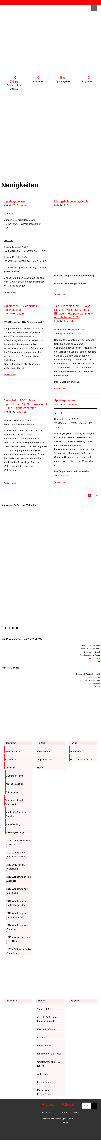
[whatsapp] (96, 2)
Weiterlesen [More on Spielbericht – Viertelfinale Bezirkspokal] (9, 375)
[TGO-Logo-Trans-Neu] (12, 1103)
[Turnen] (50, 959)
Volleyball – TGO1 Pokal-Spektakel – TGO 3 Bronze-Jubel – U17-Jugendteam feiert (25, 404)
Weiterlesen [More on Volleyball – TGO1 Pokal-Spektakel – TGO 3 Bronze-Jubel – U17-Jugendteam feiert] (9, 483)
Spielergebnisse (14, 201)
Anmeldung (95, 683)
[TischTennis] (18, 959)
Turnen (70, 205)
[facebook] (90, 2)
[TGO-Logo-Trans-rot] (11, 6)
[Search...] (86, 1106)
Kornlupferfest (94, 658)
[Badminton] (18, 701)
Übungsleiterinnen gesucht (71, 201)
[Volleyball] (83, 959)
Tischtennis (22, 205)
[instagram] (93, 2)
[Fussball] (50, 701)
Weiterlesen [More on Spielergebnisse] (9, 292)
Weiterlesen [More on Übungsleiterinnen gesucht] (59, 294)
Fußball (20, 314)
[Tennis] (83, 701)
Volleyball (71, 321)
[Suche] (94, 1106)
